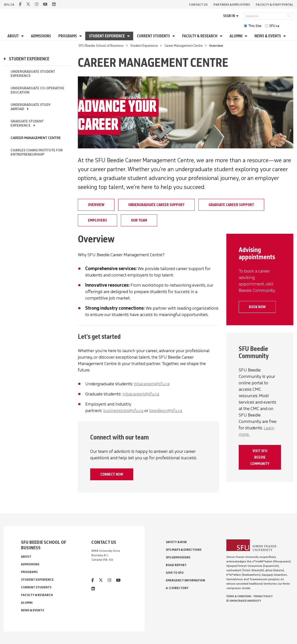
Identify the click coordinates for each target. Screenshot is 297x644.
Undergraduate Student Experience (33, 73)
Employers (97, 220)
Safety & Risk (176, 542)
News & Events (268, 36)
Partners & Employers (231, 4)
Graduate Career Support (231, 205)
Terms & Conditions (239, 596)
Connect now (111, 474)
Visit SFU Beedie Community (259, 457)
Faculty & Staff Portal (274, 4)
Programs (68, 36)
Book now (257, 307)
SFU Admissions (178, 557)
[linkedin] (54, 4)
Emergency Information (185, 580)
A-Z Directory (177, 588)
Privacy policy (263, 596)
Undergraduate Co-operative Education (37, 90)
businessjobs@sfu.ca (123, 410)
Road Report (176, 565)
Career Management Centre (183, 45)
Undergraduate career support (156, 205)
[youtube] (45, 4)
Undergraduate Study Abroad (31, 107)
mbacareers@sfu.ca (140, 394)
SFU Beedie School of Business (101, 45)
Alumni (236, 36)
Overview (96, 205)
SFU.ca (274, 26)
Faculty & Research (200, 36)
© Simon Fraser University (243, 600)
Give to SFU (175, 573)
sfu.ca (9, 4)
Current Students (154, 36)
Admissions (41, 36)
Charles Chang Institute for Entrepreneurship (37, 152)
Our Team (139, 220)
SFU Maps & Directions (183, 550)
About (13, 36)
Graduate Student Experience (27, 123)
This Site (254, 26)
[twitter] (28, 4)
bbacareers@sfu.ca (152, 384)
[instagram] (36, 4)
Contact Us (198, 4)
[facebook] (20, 4)
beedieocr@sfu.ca (165, 410)
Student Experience (107, 36)
